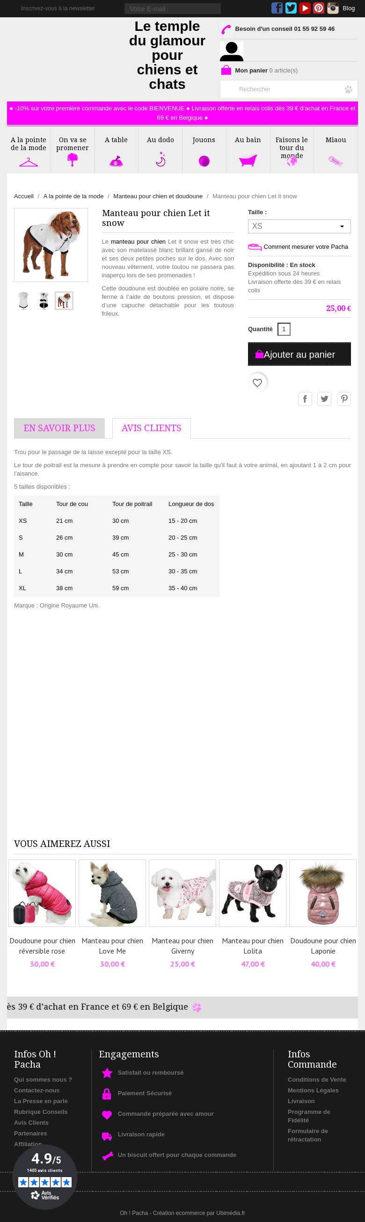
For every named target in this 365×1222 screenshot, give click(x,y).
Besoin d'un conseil (277, 30)
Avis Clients (31, 1122)
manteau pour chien (138, 241)
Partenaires (30, 1133)
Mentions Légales (313, 1090)
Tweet (325, 399)
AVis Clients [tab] (152, 428)
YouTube (305, 8)
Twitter (291, 8)
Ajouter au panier (299, 354)
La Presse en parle (41, 1101)
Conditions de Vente (317, 1079)
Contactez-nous (37, 1090)
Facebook (277, 8)
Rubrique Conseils (41, 1111)
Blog (349, 8)
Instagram (333, 8)
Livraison (301, 1101)
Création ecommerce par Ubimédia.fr (199, 1213)
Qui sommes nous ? (43, 1079)
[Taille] (299, 226)
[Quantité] (284, 329)
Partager (306, 399)
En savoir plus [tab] (59, 428)
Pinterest (319, 8)
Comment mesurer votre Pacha (298, 247)
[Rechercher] (289, 87)
